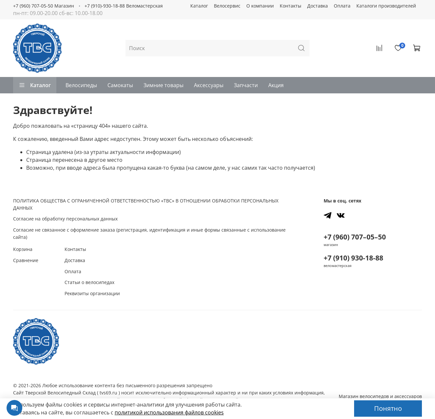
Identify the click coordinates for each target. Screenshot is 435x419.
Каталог (199, 6)
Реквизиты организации (92, 293)
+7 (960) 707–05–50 (355, 236)
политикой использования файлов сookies (169, 412)
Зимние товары (163, 85)
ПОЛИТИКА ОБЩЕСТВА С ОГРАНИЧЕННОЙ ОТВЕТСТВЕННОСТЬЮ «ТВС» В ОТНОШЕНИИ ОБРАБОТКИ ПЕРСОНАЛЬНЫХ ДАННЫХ (145, 204)
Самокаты (120, 85)
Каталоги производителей (386, 6)
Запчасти (246, 85)
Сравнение (25, 260)
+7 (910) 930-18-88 (353, 257)
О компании (260, 6)
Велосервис (227, 6)
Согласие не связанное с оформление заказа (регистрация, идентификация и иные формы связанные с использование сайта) (149, 233)
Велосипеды (81, 85)
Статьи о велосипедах (89, 282)
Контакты (290, 6)
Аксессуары (208, 85)
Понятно (388, 408)
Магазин (380, 396)
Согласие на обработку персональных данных (65, 219)
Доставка (317, 6)
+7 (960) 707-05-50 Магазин (43, 6)
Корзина (22, 249)
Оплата (342, 6)
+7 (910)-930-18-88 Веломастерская (124, 6)
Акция (276, 85)
